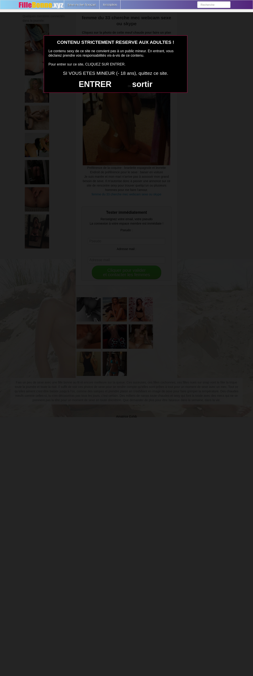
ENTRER (95, 84)
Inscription (110, 4)
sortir (142, 84)
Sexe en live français (81, 4)
